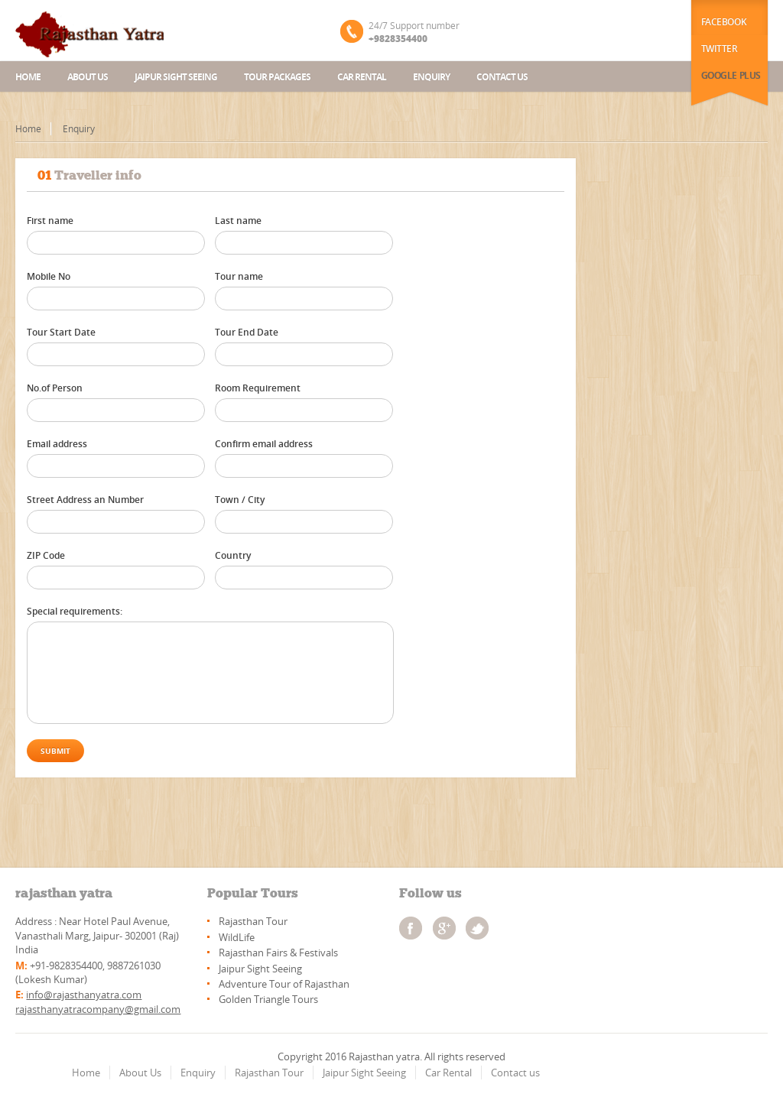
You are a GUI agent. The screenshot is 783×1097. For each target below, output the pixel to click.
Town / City (240, 499)
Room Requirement (258, 387)
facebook (410, 928)
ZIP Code (46, 555)
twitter (477, 928)
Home (28, 76)
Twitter (719, 48)
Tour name (239, 276)
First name (50, 220)
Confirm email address (264, 443)
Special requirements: (74, 611)
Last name (238, 220)
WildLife (237, 937)
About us (87, 76)
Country (233, 555)
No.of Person (55, 387)
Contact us (502, 76)
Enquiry (431, 76)
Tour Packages (277, 76)
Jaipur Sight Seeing (176, 76)
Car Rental (361, 76)
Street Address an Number (85, 499)
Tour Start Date (61, 332)
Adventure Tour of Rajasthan (284, 984)
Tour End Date (246, 332)
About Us (140, 1072)
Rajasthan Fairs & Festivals (278, 952)
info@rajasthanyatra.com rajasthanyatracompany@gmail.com (97, 1001)
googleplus (444, 928)
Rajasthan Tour (253, 921)
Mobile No (48, 276)
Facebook (724, 21)
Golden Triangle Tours (268, 999)
